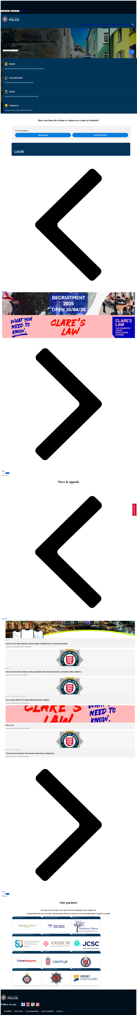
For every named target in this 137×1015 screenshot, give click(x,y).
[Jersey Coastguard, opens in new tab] (86, 976)
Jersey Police (9, 997)
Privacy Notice (18, 1011)
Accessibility (8, 1011)
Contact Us (59, 1011)
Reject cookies (15, 11)
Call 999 (19, 151)
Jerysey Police (68, 18)
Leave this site (134, 510)
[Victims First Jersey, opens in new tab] (27, 925)
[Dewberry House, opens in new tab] (86, 925)
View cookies (24, 11)
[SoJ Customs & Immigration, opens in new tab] (86, 959)
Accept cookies (5, 11)
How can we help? (11, 48)
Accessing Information (104, 24)
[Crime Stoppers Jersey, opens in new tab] (27, 959)
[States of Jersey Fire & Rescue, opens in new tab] (56, 976)
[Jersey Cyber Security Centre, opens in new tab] (86, 942)
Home (82, 24)
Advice (114, 24)
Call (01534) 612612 (100, 135)
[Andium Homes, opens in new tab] (56, 942)
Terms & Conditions (48, 1011)
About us (120, 24)
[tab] (7, 473)
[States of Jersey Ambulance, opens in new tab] (27, 976)
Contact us (127, 24)
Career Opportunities (32, 1011)
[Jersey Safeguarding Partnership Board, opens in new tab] (27, 942)
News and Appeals (90, 24)
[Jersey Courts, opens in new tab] (56, 959)
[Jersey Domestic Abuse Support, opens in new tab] (56, 925)
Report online (43, 135)
